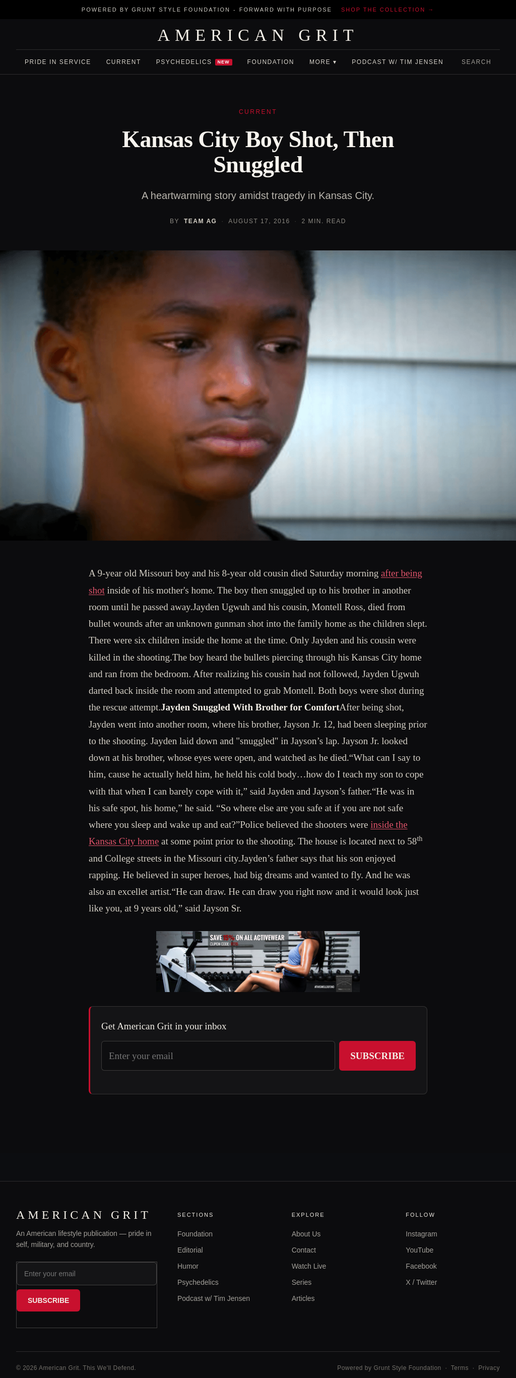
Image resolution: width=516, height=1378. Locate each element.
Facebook (421, 1266)
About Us (306, 1234)
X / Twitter (421, 1282)
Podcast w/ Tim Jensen (397, 61)
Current (123, 61)
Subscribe (377, 1056)
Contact (304, 1250)
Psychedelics (194, 61)
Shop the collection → (387, 10)
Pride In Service (58, 61)
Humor (188, 1266)
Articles (303, 1298)
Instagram (421, 1234)
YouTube (419, 1250)
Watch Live (309, 1266)
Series (302, 1282)
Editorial (190, 1250)
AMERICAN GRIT (257, 35)
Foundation (270, 61)
